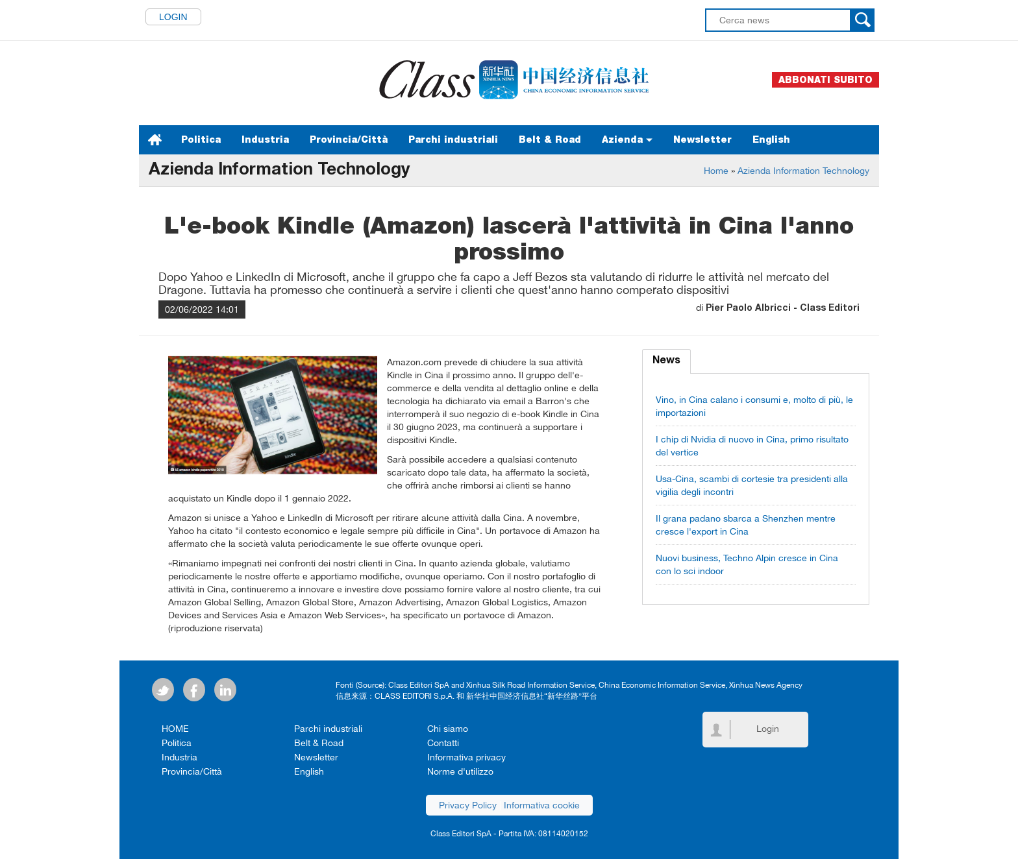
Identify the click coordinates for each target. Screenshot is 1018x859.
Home (716, 170)
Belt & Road (550, 139)
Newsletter (702, 139)
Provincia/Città (349, 139)
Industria (265, 139)
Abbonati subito (825, 80)
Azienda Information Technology (803, 170)
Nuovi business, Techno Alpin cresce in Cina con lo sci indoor (747, 564)
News (666, 361)
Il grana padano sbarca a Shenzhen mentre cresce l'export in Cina (746, 525)
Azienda (627, 139)
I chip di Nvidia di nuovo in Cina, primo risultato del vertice (752, 445)
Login (173, 17)
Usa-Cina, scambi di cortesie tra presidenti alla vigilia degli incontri (752, 485)
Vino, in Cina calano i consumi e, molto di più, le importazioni (754, 406)
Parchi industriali (453, 139)
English (771, 139)
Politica (201, 139)
